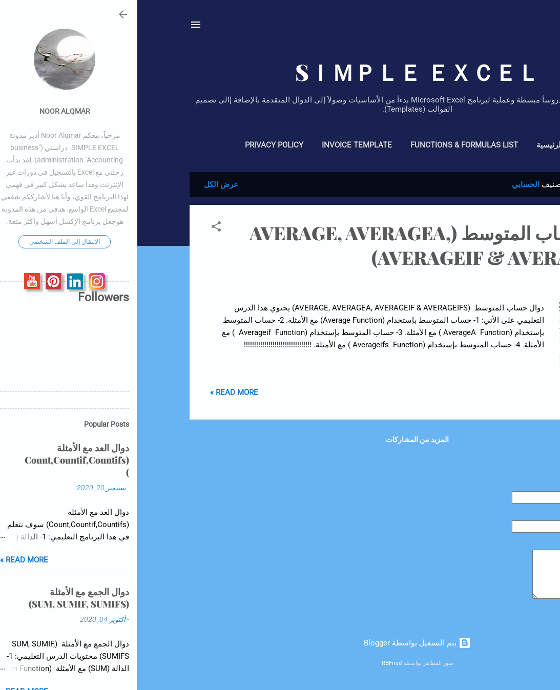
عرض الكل (84, 184)
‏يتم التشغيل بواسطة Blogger (280, 642)
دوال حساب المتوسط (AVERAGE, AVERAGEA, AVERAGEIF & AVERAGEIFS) (300, 244)
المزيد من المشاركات (280, 439)
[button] (79, 228)
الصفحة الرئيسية (425, 145)
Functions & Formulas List (327, 145)
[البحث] (502, 28)
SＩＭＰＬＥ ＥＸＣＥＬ (280, 71)
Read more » (97, 392)
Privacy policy (137, 145)
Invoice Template (219, 145)
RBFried (254, 663)
